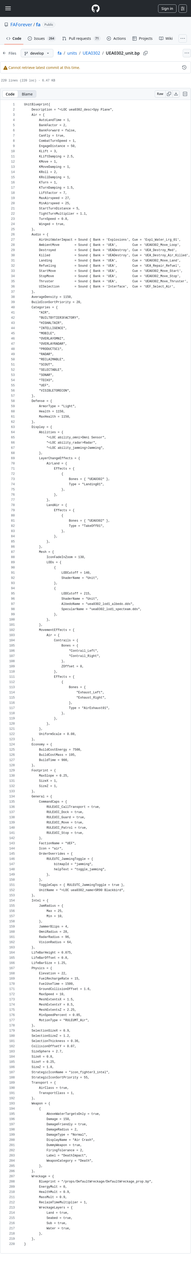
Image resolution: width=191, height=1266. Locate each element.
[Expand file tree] (9, 53)
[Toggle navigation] (8, 8)
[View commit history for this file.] (184, 67)
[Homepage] (95, 8)
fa (38, 24)
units (72, 53)
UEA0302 (91, 53)
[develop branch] (37, 53)
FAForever (21, 24)
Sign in (167, 8)
